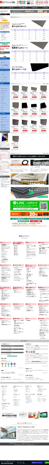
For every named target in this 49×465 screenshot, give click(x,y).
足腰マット (3, 308)
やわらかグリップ (42, 274)
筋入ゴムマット (4, 313)
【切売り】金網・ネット (4, 129)
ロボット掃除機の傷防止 (43, 275)
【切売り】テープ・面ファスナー (5, 122)
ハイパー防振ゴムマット (43, 244)
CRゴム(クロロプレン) (5, 248)
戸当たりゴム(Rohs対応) (31, 254)
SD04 (15, 37)
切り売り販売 (3, 113)
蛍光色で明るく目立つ (4, 88)
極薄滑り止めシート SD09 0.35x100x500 (24, 93)
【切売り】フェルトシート (5, 119)
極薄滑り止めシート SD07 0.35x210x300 (43, 93)
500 (35, 35)
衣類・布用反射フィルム (5, 295)
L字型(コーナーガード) (31, 268)
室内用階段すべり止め (43, 314)
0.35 (23, 53)
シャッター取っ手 (17, 271)
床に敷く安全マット (4, 304)
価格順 (44, 83)
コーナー (28, 272)
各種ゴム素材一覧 (3, 58)
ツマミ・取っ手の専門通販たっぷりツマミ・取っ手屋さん (5, 182)
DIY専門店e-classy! (4, 178)
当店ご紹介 (15, 389)
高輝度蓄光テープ (30, 290)
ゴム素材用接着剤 (4, 259)
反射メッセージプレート (5, 296)
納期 (26, 390)
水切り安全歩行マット (5, 310)
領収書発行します (16, 405)
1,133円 (44, 33)
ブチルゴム (3, 262)
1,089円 (44, 39)
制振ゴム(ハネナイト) (43, 250)
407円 (44, 35)
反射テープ (3, 292)
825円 (44, 60)
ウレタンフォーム (4, 272)
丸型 (27, 277)
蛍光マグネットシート (18, 292)
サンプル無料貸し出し (29, 401)
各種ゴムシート (3, 60)
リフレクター (42, 336)
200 (29, 39)
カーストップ (29, 258)
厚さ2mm (15, 248)
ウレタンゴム (3, 253)
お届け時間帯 (28, 389)
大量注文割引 (28, 397)
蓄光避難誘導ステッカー (31, 289)
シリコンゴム (3, 257)
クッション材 (3, 94)
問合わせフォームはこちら (37, 462)
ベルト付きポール (17, 307)
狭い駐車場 (3, 405)
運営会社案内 (16, 390)
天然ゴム (3, 250)
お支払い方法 (16, 401)
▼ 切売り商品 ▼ (45, 7)
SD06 (15, 53)
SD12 (15, 76)
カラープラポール (17, 309)
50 (29, 35)
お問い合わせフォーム (31, 378)
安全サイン (2, 109)
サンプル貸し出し (4, 38)
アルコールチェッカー (4, 105)
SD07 (15, 55)
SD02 (15, 33)
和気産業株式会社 (26, 427)
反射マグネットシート (5, 293)
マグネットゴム (4, 254)
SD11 (15, 74)
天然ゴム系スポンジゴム (5, 268)
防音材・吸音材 (3, 103)
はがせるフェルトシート (5, 311)
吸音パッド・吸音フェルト (18, 328)
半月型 (28, 269)
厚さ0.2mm (16, 253)
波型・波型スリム (30, 274)
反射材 (3, 395)
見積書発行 (2, 36)
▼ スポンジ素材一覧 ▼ (23, 7)
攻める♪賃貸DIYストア (5, 186)
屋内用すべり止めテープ (43, 310)
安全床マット (3, 107)
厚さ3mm (15, 250)
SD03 (15, 35)
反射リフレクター (4, 290)
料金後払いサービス (29, 402)
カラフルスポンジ (17, 277)
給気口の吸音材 (17, 325)
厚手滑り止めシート (42, 309)
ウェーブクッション (30, 282)
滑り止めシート (42, 307)
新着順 (47, 83)
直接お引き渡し (28, 391)
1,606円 (44, 78)
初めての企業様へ (4, 33)
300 (29, 33)
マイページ (43, 5)
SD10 (15, 60)
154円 (44, 53)
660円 (44, 37)
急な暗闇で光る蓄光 (4, 90)
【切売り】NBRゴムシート (44, 323)
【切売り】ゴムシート (4, 115)
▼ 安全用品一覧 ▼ (34, 7)
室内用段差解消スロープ (43, 289)
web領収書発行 (40, 390)
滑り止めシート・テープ (43, 304)
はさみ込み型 (29, 280)
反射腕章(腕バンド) (4, 298)
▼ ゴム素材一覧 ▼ (10, 7)
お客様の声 (29, 5)
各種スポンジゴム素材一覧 (5, 69)
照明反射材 (29, 320)
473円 (44, 74)
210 (30, 55)
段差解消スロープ (3, 92)
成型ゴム (2, 67)
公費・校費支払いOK (4, 37)
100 (29, 31)
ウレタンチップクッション (6, 275)
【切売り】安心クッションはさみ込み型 (5, 125)
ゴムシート (3, 242)
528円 (44, 55)
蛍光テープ (16, 290)
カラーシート (16, 275)
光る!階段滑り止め (30, 292)
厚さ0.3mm (16, 254)
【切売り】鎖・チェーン (4, 127)
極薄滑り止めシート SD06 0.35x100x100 (15, 110)
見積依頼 (38, 5)
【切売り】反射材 (3, 117)
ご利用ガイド (18, 5)
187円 (44, 31)
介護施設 (3, 407)
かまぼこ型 (29, 271)
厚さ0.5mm (16, 245)
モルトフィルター (3, 79)
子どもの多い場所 (4, 406)
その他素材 (3, 400)
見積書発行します (16, 402)
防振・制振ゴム (3, 62)
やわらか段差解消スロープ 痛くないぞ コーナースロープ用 (44, 294)
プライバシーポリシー (36, 443)
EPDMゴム (3, 256)
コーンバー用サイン (30, 307)
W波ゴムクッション (42, 251)
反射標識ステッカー (30, 310)
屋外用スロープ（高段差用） (42, 399)
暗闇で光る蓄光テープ (30, 287)
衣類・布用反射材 (42, 338)
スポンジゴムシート (4, 265)
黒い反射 (3, 299)
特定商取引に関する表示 (25, 443)
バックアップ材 (17, 280)
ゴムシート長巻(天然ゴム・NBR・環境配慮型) (4, 65)
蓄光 (2, 398)
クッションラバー (4, 251)
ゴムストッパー (29, 244)
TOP (3, 7)
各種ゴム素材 (4, 399)
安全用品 (2, 83)
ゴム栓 (28, 247)
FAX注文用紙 (33, 5)
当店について (23, 5)
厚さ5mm (15, 251)
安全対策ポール (3, 96)
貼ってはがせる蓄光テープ (31, 296)
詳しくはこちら (21, 374)
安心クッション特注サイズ (42, 398)
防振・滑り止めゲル (42, 253)
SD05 (15, 39)
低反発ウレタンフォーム (5, 274)
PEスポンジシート (4, 281)
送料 (14, 397)
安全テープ (2, 111)
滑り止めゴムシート (5, 260)
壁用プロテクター (42, 272)
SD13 (15, 78)
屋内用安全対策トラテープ (6, 324)
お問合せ (47, 5)
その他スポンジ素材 (4, 81)
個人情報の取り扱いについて (14, 443)
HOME (11, 13)
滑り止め (3, 390)
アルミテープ (16, 333)
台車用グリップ (42, 271)
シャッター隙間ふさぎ (4, 77)
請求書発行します (16, 404)
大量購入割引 (3, 34)
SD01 (15, 31)
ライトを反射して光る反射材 (5, 86)
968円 (44, 76)
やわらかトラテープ (5, 320)
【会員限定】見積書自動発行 (42, 389)
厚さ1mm (15, 247)
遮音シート (16, 330)
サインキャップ (29, 309)
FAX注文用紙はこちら (12, 355)
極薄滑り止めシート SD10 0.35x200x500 (15, 93)
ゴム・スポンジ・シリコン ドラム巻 (5, 74)
